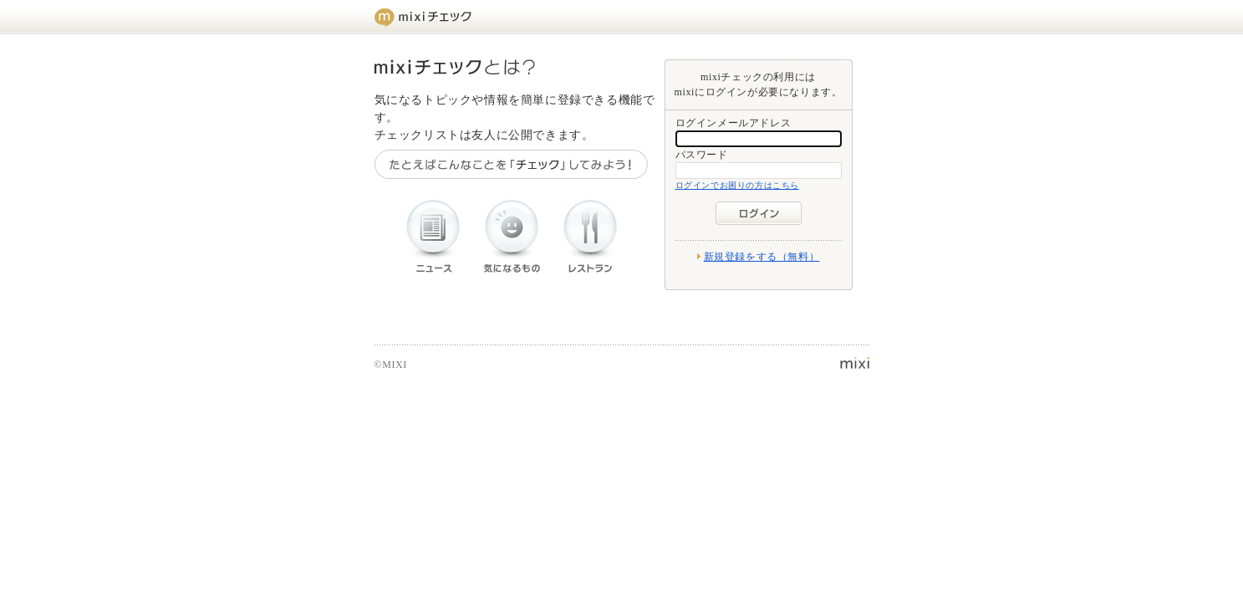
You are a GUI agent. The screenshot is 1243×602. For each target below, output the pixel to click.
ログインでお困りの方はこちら (737, 185)
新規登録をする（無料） (762, 257)
